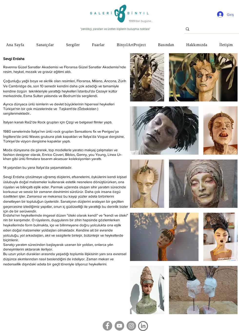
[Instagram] (131, 326)
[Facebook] (107, 326)
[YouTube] (119, 326)
